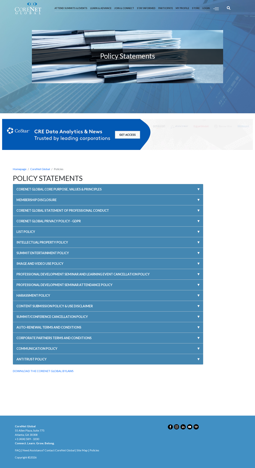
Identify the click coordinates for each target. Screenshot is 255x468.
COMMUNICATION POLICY (36, 348)
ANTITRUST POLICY (31, 359)
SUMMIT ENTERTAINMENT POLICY (42, 253)
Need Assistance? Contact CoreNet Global (48, 450)
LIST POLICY (25, 232)
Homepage (19, 169)
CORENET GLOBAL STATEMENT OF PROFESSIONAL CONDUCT (62, 210)
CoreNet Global (40, 169)
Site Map (82, 450)
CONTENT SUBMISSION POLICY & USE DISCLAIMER (54, 306)
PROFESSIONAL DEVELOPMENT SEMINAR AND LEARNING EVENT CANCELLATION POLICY (83, 274)
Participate (165, 8)
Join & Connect (124, 8)
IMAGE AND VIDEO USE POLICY (39, 264)
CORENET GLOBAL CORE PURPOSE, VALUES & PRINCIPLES (59, 189)
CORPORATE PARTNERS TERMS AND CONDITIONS (54, 338)
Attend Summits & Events (71, 8)
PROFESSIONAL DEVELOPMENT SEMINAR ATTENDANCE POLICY (64, 285)
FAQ (18, 450)
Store (196, 8)
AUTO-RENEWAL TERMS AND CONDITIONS (48, 327)
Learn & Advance (100, 8)
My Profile (182, 8)
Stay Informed (146, 8)
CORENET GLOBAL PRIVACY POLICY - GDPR (48, 221)
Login (206, 8)
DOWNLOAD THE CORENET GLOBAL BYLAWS (43, 371)
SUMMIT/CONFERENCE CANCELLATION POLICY (52, 317)
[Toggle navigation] (216, 8)
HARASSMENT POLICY (33, 295)
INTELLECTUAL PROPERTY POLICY (42, 242)
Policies (94, 450)
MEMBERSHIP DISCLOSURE (36, 200)
